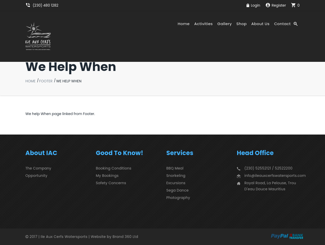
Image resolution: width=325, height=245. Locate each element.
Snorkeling (175, 175)
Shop (241, 23)
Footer (45, 81)
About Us (260, 23)
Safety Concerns (111, 182)
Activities (203, 23)
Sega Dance (177, 190)
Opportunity (36, 175)
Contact (282, 23)
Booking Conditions (114, 168)
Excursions (175, 182)
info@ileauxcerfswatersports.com (275, 175)
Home (184, 23)
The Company (38, 168)
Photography (178, 197)
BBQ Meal (175, 168)
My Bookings (107, 175)
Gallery (224, 23)
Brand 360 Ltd (125, 236)
